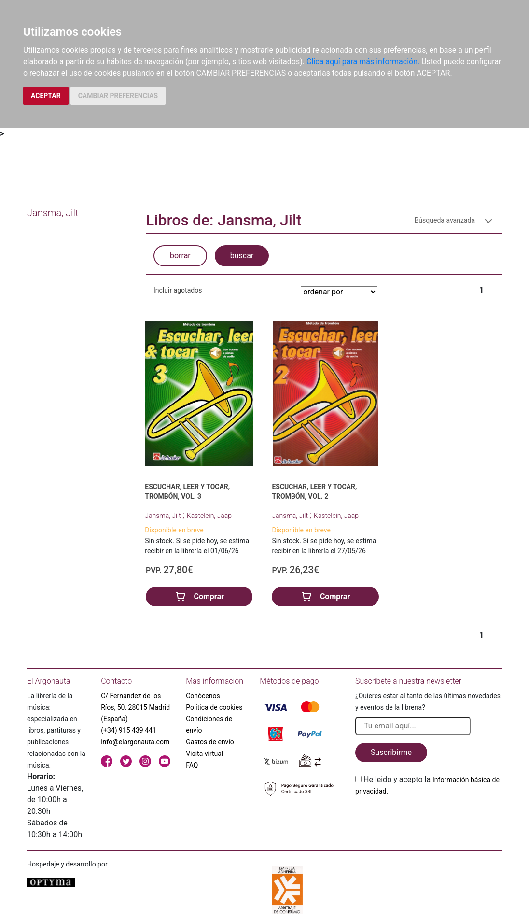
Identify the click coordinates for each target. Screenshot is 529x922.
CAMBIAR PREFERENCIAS (118, 95)
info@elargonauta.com (135, 742)
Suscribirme (391, 752)
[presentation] (428, 819)
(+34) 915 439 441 (128, 730)
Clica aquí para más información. (362, 61)
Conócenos (203, 695)
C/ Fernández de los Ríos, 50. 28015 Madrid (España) (135, 707)
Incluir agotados (177, 290)
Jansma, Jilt (163, 515)
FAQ (192, 765)
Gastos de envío (210, 742)
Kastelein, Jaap (209, 515)
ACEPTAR (46, 95)
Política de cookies (214, 707)
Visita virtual (204, 753)
